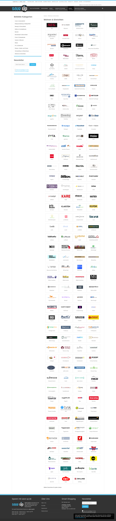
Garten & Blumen (19, 40)
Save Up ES (22, 513)
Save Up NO (15, 513)
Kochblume (31, 1)
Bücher (17, 32)
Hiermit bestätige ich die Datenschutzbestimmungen (22, 70)
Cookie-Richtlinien (79, 517)
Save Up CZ (22, 511)
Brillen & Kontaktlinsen (20, 29)
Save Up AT (22, 514)
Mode (16, 42)
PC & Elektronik (19, 45)
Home (45, 16)
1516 (92, 4)
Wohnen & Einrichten (20, 53)
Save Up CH (15, 511)
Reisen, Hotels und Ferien (21, 48)
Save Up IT (15, 514)
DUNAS (80, 1)
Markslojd (55, 1)
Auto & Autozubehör (20, 21)
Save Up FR (30, 511)
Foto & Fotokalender (20, 37)
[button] (113, 515)
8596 (80, 4)
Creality (70, 1)
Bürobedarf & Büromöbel (21, 34)
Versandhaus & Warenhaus (22, 51)
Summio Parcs (47, 1)
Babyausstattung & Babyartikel (23, 23)
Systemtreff (87, 1)
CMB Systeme (38, 1)
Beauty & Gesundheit (20, 26)
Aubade (76, 1)
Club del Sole (63, 1)
